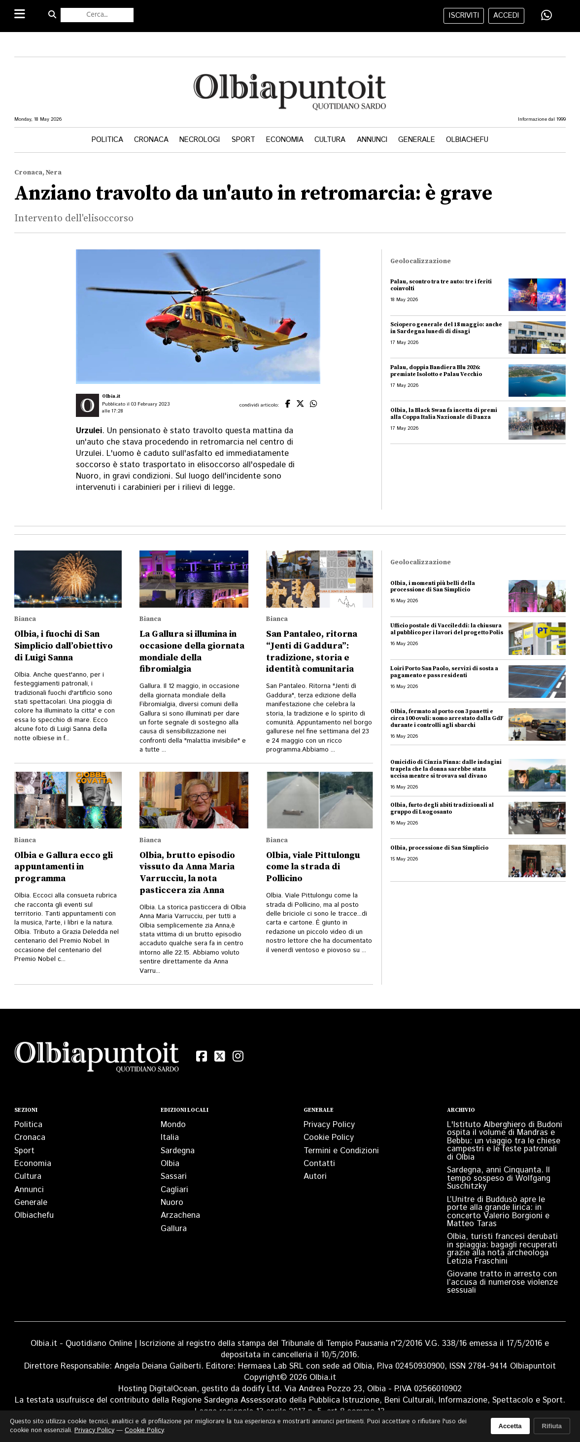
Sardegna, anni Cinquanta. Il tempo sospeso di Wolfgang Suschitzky (498, 1178)
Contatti (319, 1163)
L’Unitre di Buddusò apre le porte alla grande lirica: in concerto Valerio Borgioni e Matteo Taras (498, 1212)
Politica (107, 140)
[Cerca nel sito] (97, 15)
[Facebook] (202, 1056)
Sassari (174, 1176)
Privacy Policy (329, 1125)
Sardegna (178, 1151)
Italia (170, 1137)
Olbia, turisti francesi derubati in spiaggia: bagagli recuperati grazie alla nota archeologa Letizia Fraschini (502, 1249)
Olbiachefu (467, 140)
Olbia (170, 1163)
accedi (506, 15)
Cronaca (151, 140)
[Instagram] (238, 1056)
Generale (416, 140)
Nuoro (172, 1202)
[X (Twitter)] (220, 1056)
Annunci (372, 140)
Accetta (510, 1426)
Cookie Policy (329, 1137)
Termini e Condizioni (341, 1151)
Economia (285, 140)
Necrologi (199, 140)
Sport (243, 140)
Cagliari (174, 1190)
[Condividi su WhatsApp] (546, 15)
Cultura (329, 140)
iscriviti (464, 15)
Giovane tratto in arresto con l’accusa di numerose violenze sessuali (502, 1282)
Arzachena (180, 1215)
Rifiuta (552, 1426)
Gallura (174, 1229)
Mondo (173, 1125)
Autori (315, 1176)
